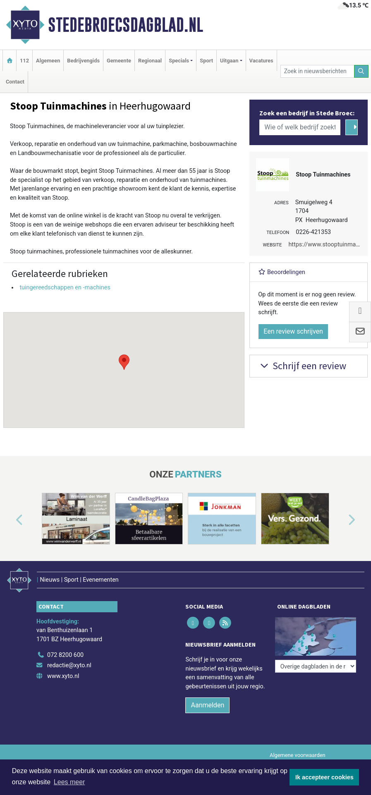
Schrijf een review (302, 365)
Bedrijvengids (83, 60)
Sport (206, 60)
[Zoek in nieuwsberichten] (317, 71)
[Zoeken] (361, 71)
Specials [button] (179, 60)
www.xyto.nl (63, 676)
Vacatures (261, 60)
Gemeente (119, 60)
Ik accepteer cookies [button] (324, 777)
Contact (15, 82)
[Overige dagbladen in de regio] (315, 666)
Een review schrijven (293, 331)
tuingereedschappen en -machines (64, 287)
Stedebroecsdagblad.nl (125, 24)
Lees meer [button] (69, 781)
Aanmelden (207, 705)
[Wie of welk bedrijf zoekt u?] (299, 127)
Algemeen (48, 60)
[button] (124, 362)
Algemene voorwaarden (297, 755)
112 (24, 60)
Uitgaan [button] (229, 60)
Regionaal (150, 60)
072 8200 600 (65, 655)
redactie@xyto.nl (69, 665)
